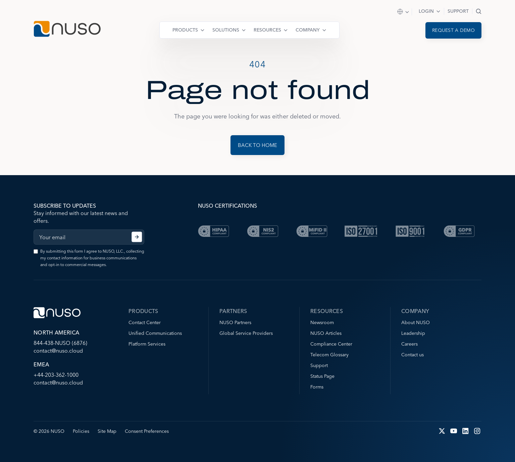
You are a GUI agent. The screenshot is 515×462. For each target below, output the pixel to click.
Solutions (225, 30)
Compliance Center (331, 344)
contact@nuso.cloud (58, 350)
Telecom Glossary (329, 355)
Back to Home (257, 145)
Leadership (413, 333)
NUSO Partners (235, 322)
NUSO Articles (326, 333)
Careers (409, 344)
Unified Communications (155, 333)
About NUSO (415, 322)
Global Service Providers (246, 333)
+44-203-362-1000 (56, 374)
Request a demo (453, 30)
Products (185, 30)
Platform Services (146, 344)
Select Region (403, 11)
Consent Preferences (147, 431)
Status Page (322, 376)
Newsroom (322, 322)
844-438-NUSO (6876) (60, 343)
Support (458, 11)
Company (308, 30)
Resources (267, 30)
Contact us (412, 355)
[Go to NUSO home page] (67, 30)
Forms (316, 387)
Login (426, 11)
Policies (81, 431)
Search (478, 11)
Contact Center (144, 322)
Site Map (107, 431)
